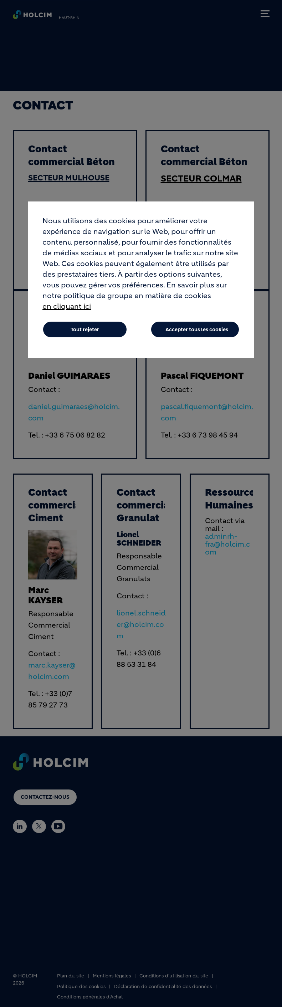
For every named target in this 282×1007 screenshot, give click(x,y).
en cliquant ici (66, 306)
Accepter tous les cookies (196, 330)
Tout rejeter (85, 330)
